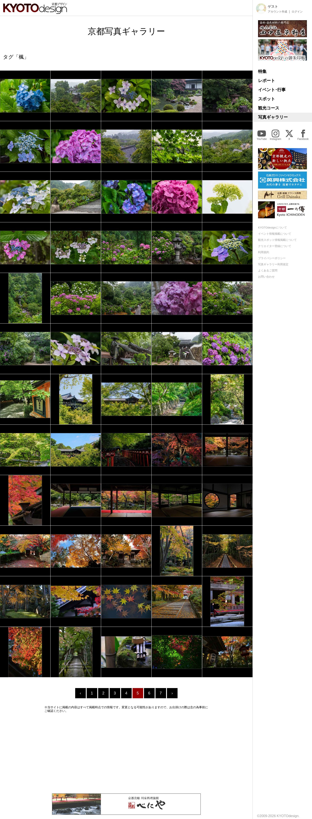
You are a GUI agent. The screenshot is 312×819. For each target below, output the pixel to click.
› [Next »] (172, 693)
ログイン (297, 11)
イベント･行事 (272, 89)
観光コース (268, 108)
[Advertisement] (126, 753)
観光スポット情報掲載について (277, 239)
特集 (262, 71)
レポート (266, 80)
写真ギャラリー (273, 117)
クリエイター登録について (274, 246)
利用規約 (263, 252)
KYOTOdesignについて (272, 227)
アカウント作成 (277, 11)
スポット (266, 99)
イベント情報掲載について (274, 233)
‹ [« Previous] (80, 693)
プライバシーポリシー (272, 258)
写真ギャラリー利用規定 (273, 264)
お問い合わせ (266, 276)
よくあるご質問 (267, 270)
